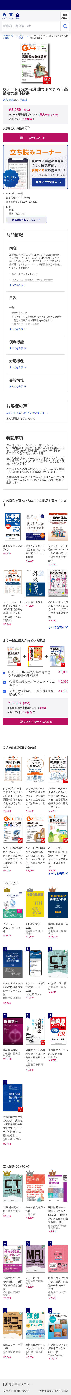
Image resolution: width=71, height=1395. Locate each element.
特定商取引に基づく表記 (53, 1391)
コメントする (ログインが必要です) (26, 412)
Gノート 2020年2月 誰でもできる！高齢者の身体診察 (29, 674)
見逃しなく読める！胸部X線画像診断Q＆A (31, 693)
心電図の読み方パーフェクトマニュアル (32, 683)
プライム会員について (16, 1391)
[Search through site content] (31, 26)
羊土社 (23, 99)
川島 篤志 (21, 37)
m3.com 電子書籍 (8, 37)
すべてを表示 (56, 627)
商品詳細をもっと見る (24, 220)
